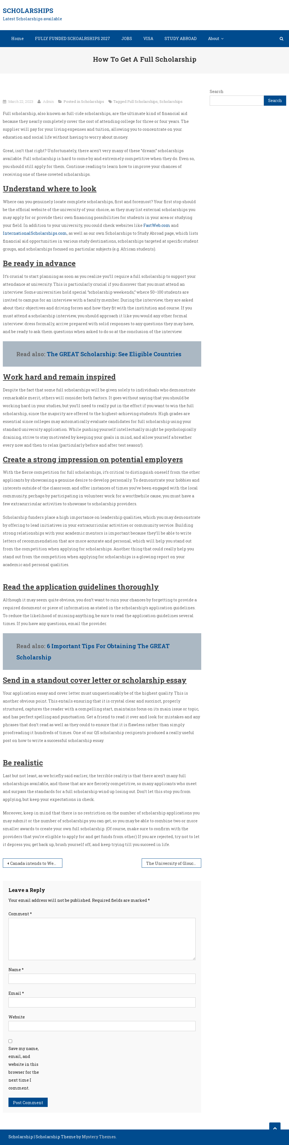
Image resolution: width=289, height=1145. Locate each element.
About (213, 38)
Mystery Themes (99, 1136)
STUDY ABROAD (181, 38)
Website (16, 1017)
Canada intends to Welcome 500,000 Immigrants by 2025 (36, 863)
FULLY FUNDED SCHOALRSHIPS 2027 (72, 38)
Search (217, 91)
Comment (20, 913)
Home (17, 38)
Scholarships (28, 10)
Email (16, 993)
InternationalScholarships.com (35, 233)
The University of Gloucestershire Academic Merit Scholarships (173, 863)
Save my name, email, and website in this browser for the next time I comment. (23, 1068)
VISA (148, 38)
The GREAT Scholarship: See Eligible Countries (114, 354)
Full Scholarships (142, 101)
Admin (48, 101)
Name (16, 969)
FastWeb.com (156, 225)
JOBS (126, 38)
